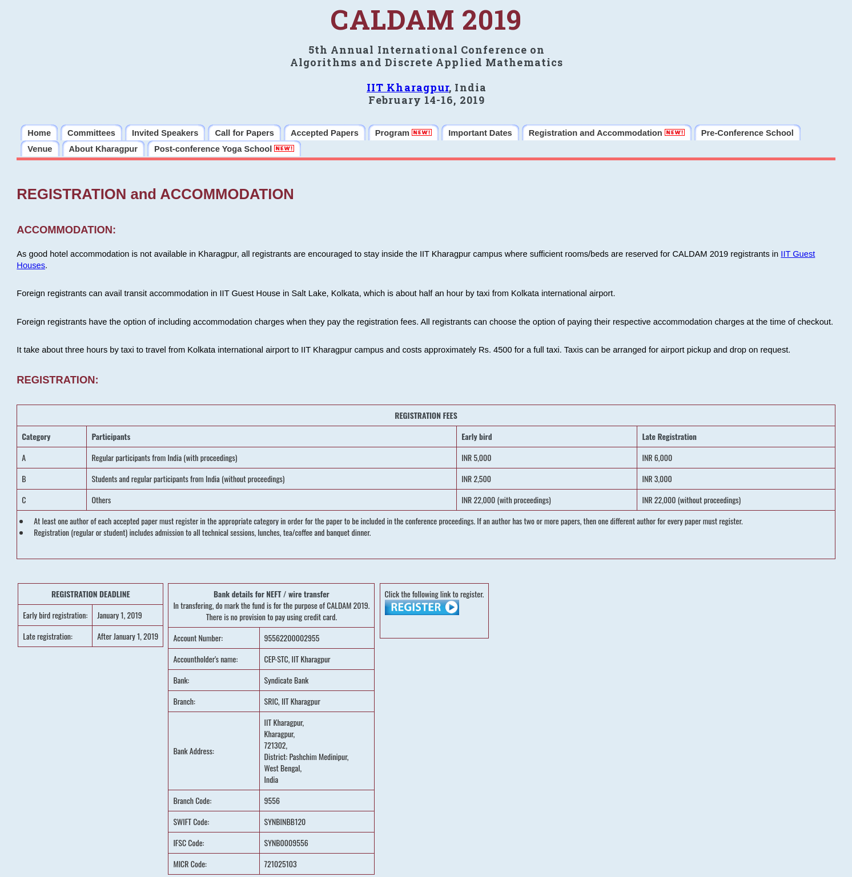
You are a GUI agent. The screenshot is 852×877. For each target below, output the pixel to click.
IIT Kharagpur (408, 87)
